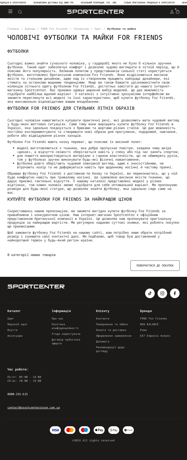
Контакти (102, 318)
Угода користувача (66, 333)
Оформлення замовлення (113, 335)
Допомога (102, 341)
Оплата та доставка (111, 330)
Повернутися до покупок (155, 265)
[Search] (20, 12)
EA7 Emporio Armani (155, 335)
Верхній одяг (17, 324)
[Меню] (10, 11)
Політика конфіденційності (65, 326)
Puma (143, 330)
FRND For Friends (153, 318)
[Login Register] (172, 12)
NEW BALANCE (149, 324)
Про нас (57, 318)
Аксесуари (15, 335)
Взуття (12, 330)
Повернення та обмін (112, 324)
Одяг (10, 318)
